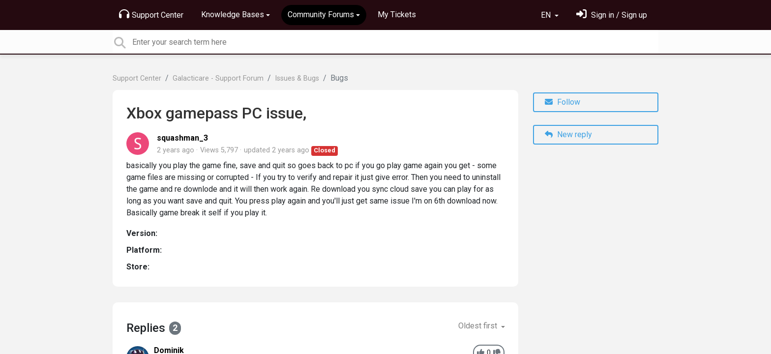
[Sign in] (611, 15)
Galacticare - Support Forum (218, 78)
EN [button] (547, 15)
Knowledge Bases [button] (232, 14)
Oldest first (478, 325)
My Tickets (397, 14)
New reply (568, 134)
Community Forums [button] (321, 14)
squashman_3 (182, 138)
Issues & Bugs (297, 78)
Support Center (151, 14)
